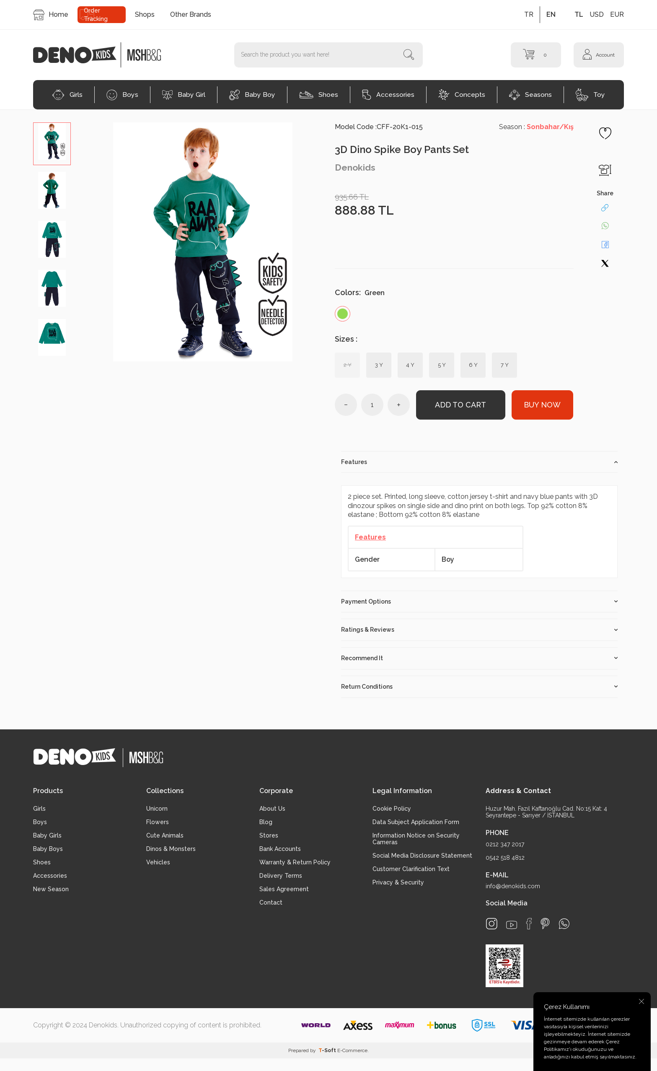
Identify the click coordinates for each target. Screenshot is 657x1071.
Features (479, 462)
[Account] (599, 54)
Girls (67, 94)
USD (597, 14)
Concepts (461, 94)
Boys (122, 95)
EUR (617, 14)
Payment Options (479, 601)
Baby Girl (183, 95)
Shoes (318, 95)
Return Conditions (479, 686)
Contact (270, 903)
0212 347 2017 (505, 844)
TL (578, 14)
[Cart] (536, 54)
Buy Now (542, 404)
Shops (145, 14)
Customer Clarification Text (411, 869)
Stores (268, 835)
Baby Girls (47, 835)
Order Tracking (96, 14)
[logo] (79, 54)
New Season (51, 889)
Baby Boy (252, 95)
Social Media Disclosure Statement (422, 856)
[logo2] (144, 54)
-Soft (327, 1050)
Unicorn (157, 809)
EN (551, 14)
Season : (536, 127)
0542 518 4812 (505, 857)
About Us (272, 809)
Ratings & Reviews (479, 629)
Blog (265, 822)
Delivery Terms (280, 876)
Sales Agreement (284, 889)
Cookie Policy (391, 809)
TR (528, 14)
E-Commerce (352, 1050)
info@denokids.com (513, 886)
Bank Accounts (280, 849)
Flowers (157, 822)
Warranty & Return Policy (295, 862)
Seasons (530, 94)
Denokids (355, 167)
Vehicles (158, 862)
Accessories (388, 95)
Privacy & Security (398, 882)
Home (50, 15)
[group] (202, 241)
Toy (590, 94)
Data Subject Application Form (415, 822)
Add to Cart (460, 404)
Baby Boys (48, 849)
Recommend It (479, 658)
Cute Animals (165, 835)
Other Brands (190, 14)
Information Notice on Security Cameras (416, 839)
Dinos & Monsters (171, 849)
